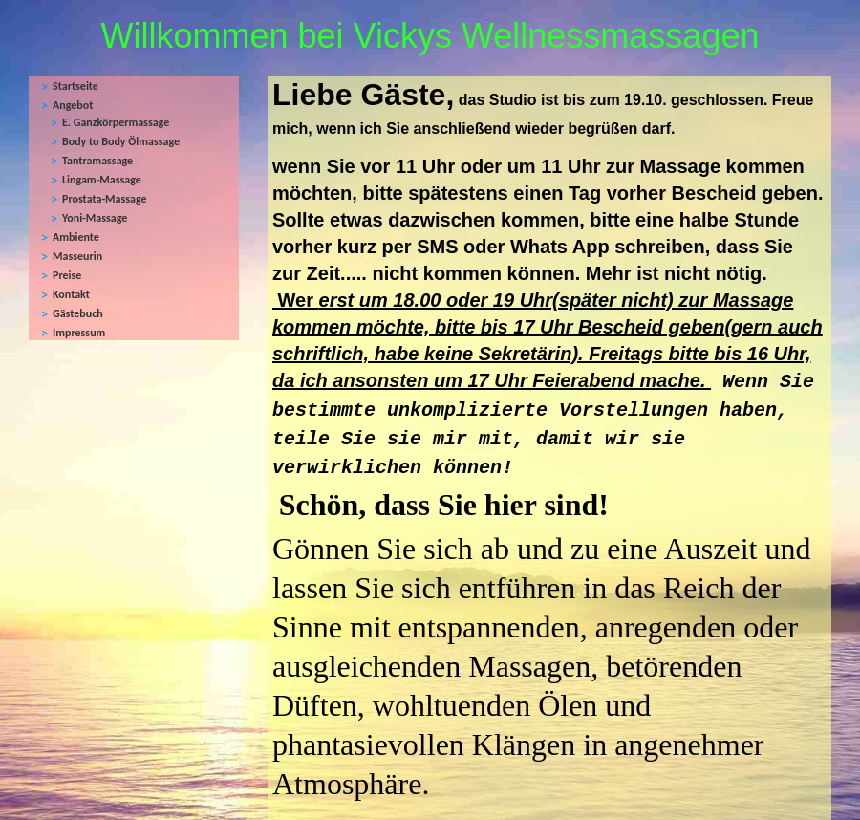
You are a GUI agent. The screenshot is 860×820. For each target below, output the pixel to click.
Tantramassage (97, 160)
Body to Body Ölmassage (121, 141)
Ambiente (76, 237)
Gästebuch (78, 313)
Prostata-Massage (104, 198)
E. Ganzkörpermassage (115, 122)
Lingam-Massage (101, 179)
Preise (67, 275)
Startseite (75, 86)
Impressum (79, 332)
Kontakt (71, 294)
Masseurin (77, 256)
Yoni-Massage (94, 218)
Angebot (73, 105)
